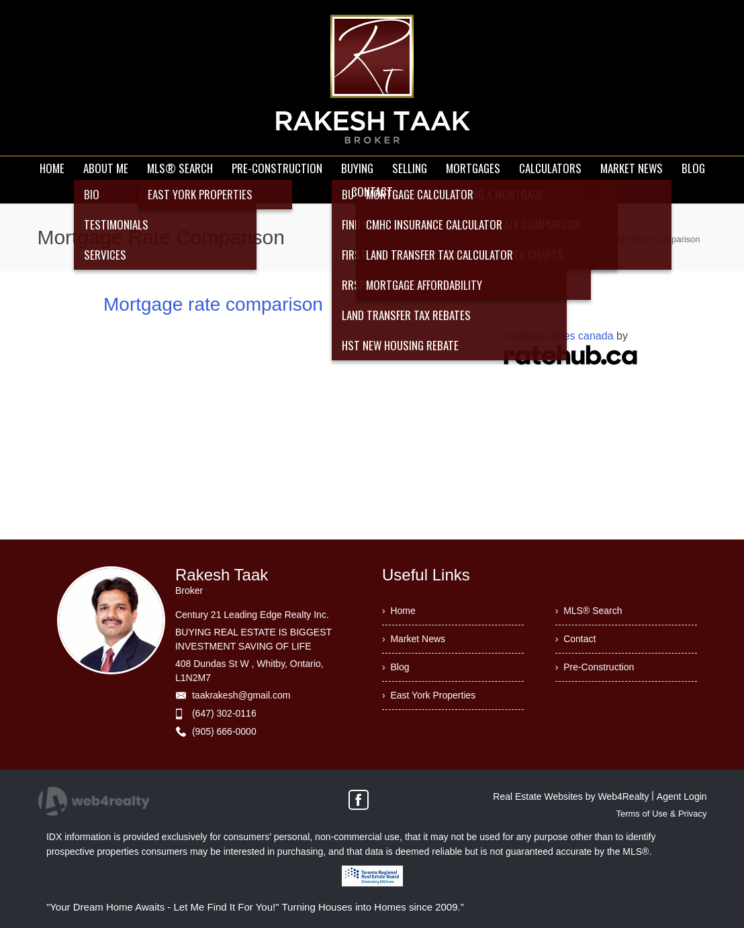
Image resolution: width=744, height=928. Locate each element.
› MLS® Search (588, 610)
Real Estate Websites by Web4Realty (571, 796)
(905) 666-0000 (224, 731)
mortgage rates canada (558, 336)
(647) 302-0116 (224, 713)
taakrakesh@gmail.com (241, 695)
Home (567, 239)
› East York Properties (428, 695)
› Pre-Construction (594, 667)
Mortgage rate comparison (213, 304)
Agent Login (682, 796)
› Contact (575, 638)
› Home (399, 610)
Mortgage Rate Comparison (646, 239)
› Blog (395, 667)
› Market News (413, 638)
